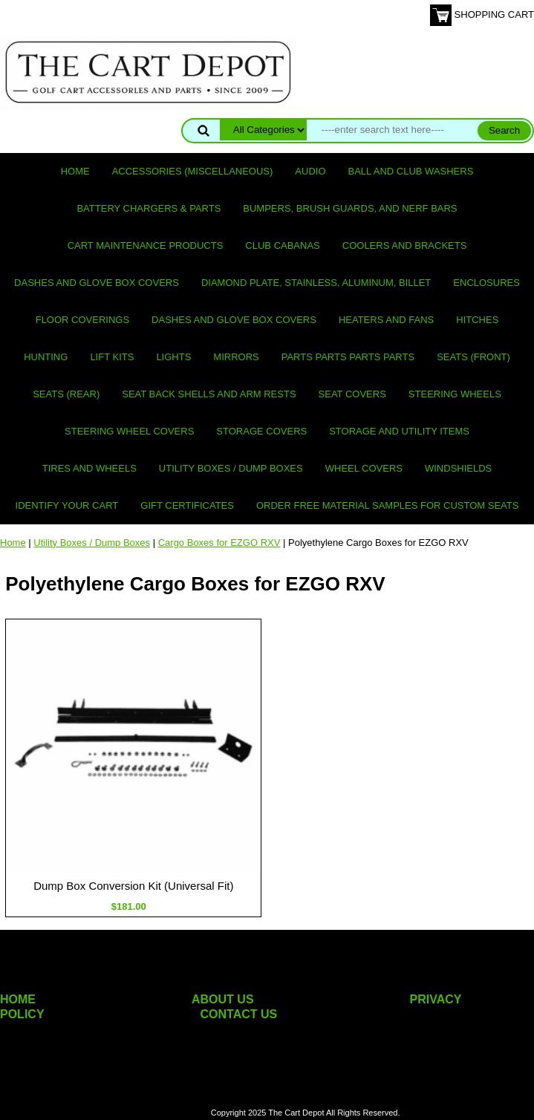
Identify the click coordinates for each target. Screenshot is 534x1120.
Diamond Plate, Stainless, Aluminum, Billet (316, 282)
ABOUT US (223, 999)
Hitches (477, 319)
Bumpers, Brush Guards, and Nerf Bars (350, 208)
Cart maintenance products (146, 245)
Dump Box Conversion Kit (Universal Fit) (133, 885)
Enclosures (486, 282)
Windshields (458, 468)
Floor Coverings (82, 319)
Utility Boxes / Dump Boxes (231, 468)
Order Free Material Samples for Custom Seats (387, 505)
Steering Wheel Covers (129, 431)
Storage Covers (261, 431)
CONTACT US (239, 1014)
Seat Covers (352, 394)
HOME (18, 999)
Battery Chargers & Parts (148, 208)
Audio (310, 171)
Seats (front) (473, 356)
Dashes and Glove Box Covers (96, 282)
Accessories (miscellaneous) (192, 171)
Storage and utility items (399, 431)
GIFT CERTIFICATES (187, 505)
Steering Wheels (454, 394)
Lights (173, 356)
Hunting (46, 356)
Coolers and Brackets (404, 245)
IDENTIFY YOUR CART (67, 505)
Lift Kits (112, 356)
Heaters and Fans (386, 319)
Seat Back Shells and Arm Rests (209, 394)
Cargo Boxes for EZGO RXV (219, 542)
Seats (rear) (66, 394)
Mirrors (235, 356)
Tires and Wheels (89, 468)
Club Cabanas (282, 245)
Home (75, 171)
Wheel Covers (364, 468)
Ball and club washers (411, 171)
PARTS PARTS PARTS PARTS (347, 356)
